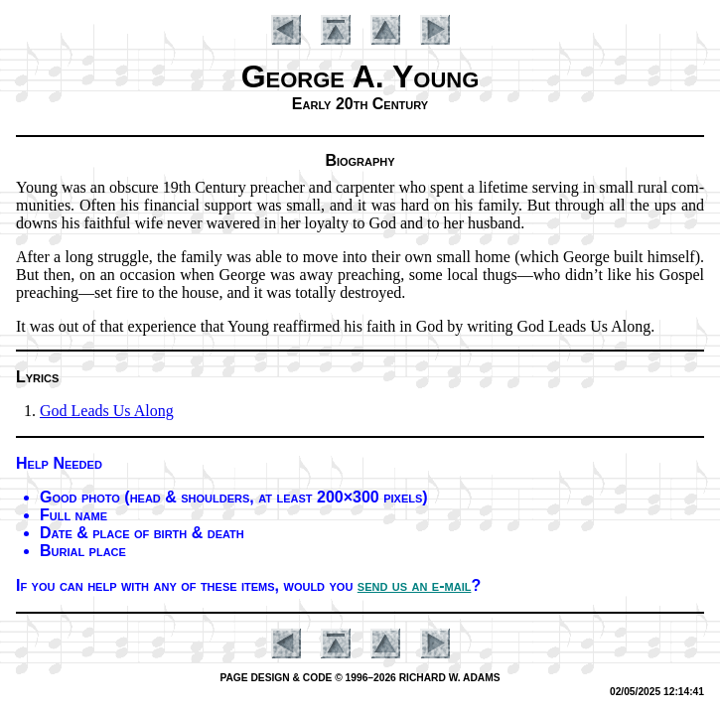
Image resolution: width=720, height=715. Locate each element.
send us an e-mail (415, 585)
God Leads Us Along (107, 410)
